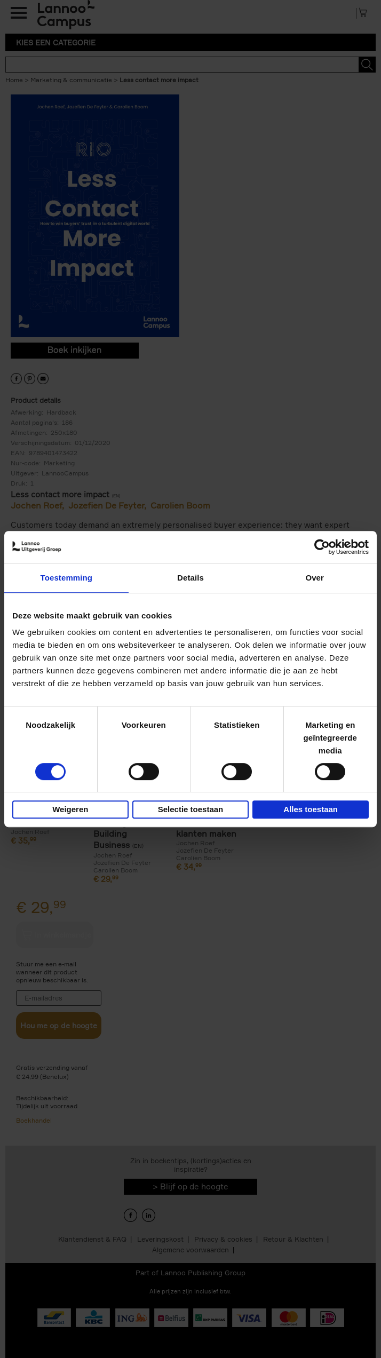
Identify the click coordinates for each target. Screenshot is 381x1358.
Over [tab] (314, 577)
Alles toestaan (310, 809)
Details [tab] (190, 577)
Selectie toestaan (191, 809)
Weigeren (70, 809)
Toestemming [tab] (67, 577)
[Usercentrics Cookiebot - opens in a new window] (322, 547)
